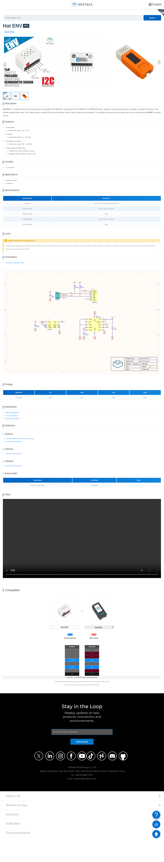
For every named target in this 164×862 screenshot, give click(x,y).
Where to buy (16, 830)
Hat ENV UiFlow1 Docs (14, 476)
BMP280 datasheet (12, 433)
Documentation (18, 857)
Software (13, 848)
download (94, 508)
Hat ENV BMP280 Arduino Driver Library (20, 461)
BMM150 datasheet (13, 438)
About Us (13, 820)
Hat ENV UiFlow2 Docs (14, 488)
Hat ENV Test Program (14, 464)
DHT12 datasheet (12, 436)
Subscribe (82, 766)
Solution (12, 839)
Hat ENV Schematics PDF (15, 278)
